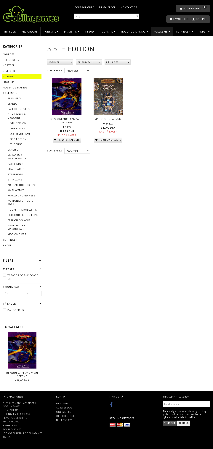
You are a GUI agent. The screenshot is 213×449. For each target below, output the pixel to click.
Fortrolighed (85, 7)
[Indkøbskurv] (193, 8)
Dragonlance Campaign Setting (22, 375)
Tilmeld (169, 423)
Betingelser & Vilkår (16, 413)
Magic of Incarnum (108, 118)
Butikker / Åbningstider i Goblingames (19, 405)
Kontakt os (129, 7)
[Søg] (137, 16)
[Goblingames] (31, 13)
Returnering (11, 425)
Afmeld (184, 423)
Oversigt (9, 436)
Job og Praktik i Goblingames (22, 433)
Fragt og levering (15, 417)
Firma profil (107, 7)
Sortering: (55, 70)
